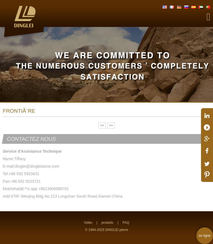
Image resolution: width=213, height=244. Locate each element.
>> (111, 125)
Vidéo (88, 223)
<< (102, 125)
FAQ (126, 223)
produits (107, 223)
